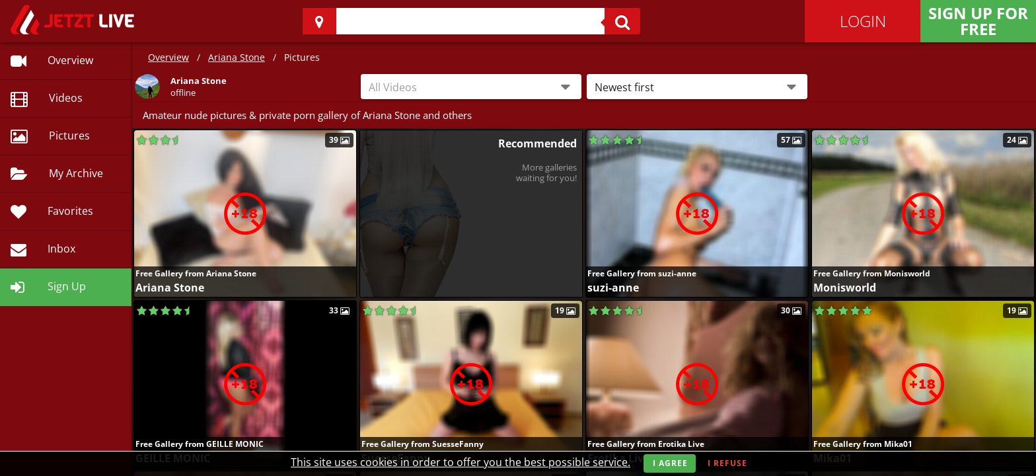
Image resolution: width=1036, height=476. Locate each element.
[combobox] (471, 86)
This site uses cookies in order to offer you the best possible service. (460, 462)
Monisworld (844, 287)
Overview (168, 57)
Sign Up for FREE (978, 21)
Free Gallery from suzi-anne (641, 273)
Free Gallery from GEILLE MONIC (199, 444)
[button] (697, 86)
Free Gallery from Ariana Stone (195, 273)
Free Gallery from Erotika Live (645, 444)
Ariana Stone (236, 57)
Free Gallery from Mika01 (862, 444)
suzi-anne (613, 287)
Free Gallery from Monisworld (871, 273)
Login (863, 21)
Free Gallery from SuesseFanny (422, 444)
